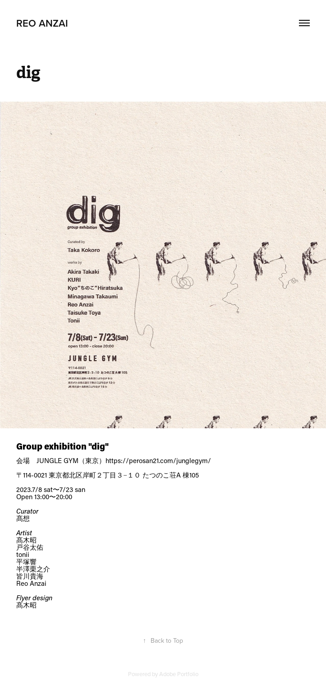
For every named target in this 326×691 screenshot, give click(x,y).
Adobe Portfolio (178, 674)
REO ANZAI (42, 23)
